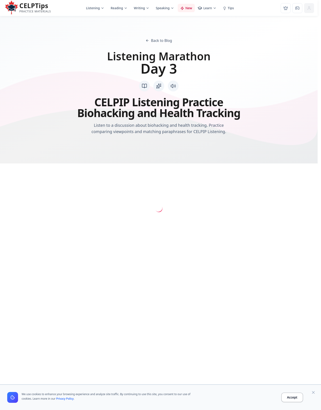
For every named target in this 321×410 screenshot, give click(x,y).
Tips (228, 8)
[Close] (313, 392)
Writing (141, 8)
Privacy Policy (65, 399)
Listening (95, 8)
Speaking (165, 8)
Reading (119, 8)
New (186, 8)
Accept (292, 397)
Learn (207, 8)
